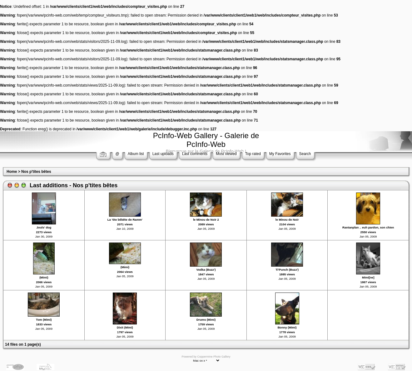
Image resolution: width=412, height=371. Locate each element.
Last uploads (163, 154)
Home (12, 171)
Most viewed (226, 154)
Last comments (194, 154)
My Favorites (280, 154)
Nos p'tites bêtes (36, 171)
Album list (136, 154)
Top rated (253, 154)
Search (305, 154)
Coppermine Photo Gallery (213, 356)
